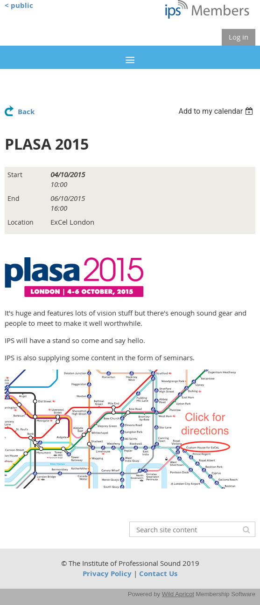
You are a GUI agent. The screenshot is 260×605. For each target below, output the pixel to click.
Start (14, 174)
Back (26, 112)
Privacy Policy (107, 573)
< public (19, 5)
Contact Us (158, 573)
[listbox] (216, 111)
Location (20, 222)
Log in (238, 36)
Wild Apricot (178, 594)
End (13, 198)
